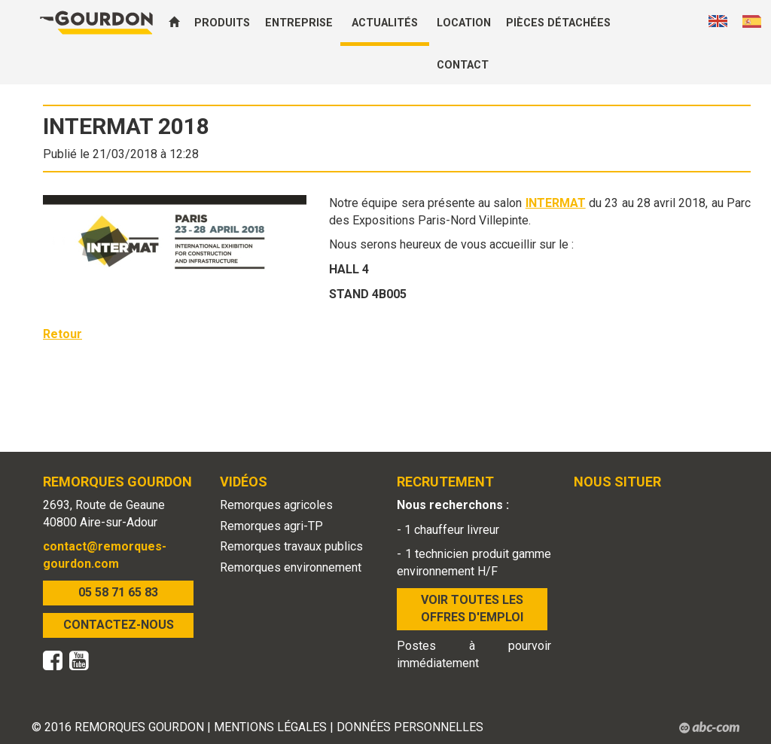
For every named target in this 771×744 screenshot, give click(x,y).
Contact (463, 65)
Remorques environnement (290, 567)
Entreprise (299, 23)
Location (464, 23)
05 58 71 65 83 (118, 592)
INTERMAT (556, 203)
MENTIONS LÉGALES (270, 727)
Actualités (385, 23)
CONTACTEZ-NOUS (118, 624)
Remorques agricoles (276, 505)
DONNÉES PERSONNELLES (410, 727)
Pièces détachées (558, 23)
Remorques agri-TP (271, 526)
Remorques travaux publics (291, 546)
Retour (62, 334)
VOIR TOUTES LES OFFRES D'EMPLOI (472, 608)
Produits (222, 23)
